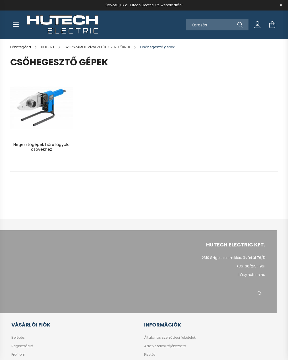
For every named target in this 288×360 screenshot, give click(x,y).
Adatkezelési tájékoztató (165, 346)
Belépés (18, 338)
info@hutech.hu (251, 274)
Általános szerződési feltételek (170, 338)
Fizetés (150, 355)
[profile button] (257, 24)
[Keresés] (217, 24)
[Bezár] (281, 5)
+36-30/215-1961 (250, 266)
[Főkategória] (21, 47)
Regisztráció (22, 346)
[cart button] (272, 24)
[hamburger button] (16, 24)
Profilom (18, 355)
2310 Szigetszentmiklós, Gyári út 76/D (233, 257)
